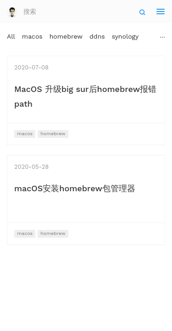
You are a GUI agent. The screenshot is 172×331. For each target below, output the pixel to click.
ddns (97, 36)
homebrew (66, 36)
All (11, 36)
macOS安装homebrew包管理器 (74, 188)
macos (32, 36)
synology (125, 36)
